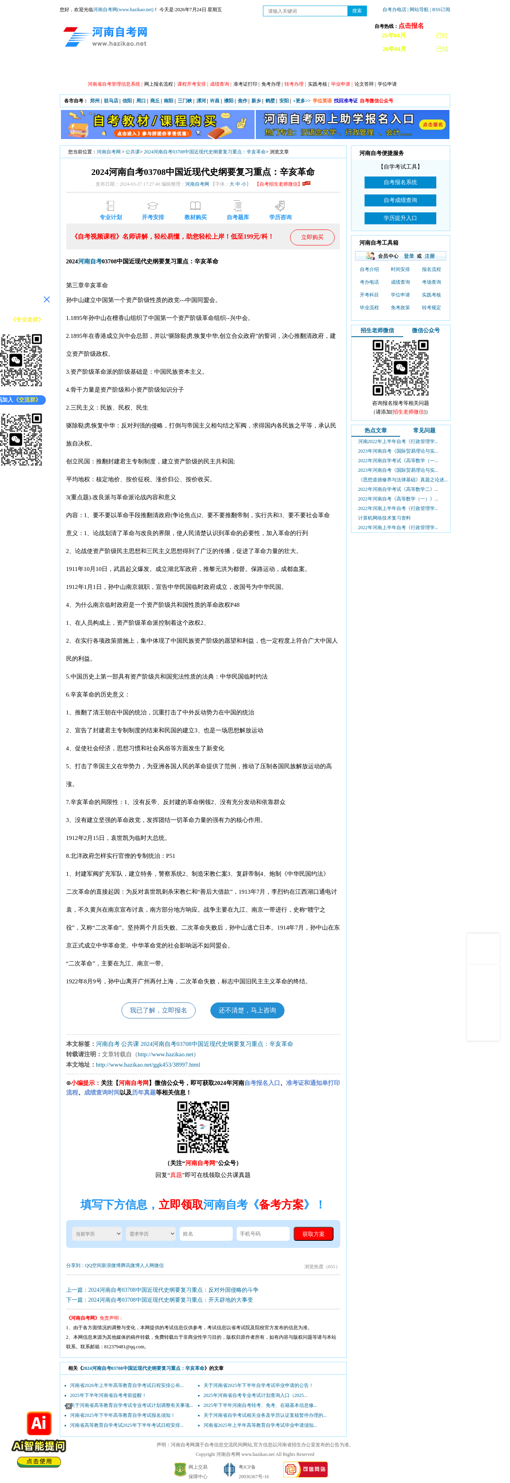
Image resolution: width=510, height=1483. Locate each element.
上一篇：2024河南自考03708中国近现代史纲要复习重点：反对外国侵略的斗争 (162, 1290)
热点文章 (376, 431)
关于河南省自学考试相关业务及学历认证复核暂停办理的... (265, 1415)
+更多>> (302, 101)
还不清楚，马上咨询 (247, 1010)
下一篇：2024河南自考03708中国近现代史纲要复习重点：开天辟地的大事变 (159, 1300)
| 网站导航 (418, 9)
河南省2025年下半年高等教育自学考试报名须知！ (122, 1415)
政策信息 (117, 68)
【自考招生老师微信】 (282, 184)
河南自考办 (407, 68)
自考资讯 (153, 68)
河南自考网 (109, 152)
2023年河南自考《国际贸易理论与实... (398, 451)
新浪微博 (111, 1265)
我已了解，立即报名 (158, 1010)
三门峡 (185, 101)
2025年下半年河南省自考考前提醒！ (108, 1395)
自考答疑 (297, 68)
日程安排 (189, 68)
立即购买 (312, 237)
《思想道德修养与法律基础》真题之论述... (403, 480)
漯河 (201, 101)
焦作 (242, 101)
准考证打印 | (246, 84)
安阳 (284, 101)
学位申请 (387, 84)
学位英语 (322, 101)
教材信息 (369, 68)
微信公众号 (426, 330)
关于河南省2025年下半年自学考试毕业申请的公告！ (259, 1385)
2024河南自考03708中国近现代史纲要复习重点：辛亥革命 (205, 152)
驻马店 (111, 101)
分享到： (75, 1265)
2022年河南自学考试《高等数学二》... (398, 489)
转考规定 (431, 307)
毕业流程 (369, 307)
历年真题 (333, 68)
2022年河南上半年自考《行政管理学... (398, 508)
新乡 (256, 101)
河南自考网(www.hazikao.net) (123, 9)
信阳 (127, 101)
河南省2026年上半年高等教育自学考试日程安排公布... (127, 1385)
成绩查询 (400, 282)
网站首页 (82, 68)
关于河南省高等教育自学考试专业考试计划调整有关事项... (131, 1405)
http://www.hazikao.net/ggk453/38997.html (148, 1064)
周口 (141, 101)
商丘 (155, 101)
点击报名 (411, 25)
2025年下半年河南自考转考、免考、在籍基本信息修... (260, 1405)
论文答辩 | (365, 84)
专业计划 (225, 68)
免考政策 (400, 307)
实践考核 (431, 295)
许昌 (215, 101)
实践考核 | (318, 84)
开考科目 (369, 295)
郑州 (95, 101)
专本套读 (261, 68)
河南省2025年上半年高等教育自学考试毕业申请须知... (260, 1425)
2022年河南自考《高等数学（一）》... (398, 499)
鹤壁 (270, 101)
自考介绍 (369, 269)
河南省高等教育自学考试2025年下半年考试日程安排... (127, 1425)
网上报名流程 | (159, 84)
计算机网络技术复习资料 (384, 518)
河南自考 (90, 261)
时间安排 (400, 269)
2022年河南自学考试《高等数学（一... (398, 460)
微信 (159, 1265)
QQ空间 (93, 1265)
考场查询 (431, 282)
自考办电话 (394, 9)
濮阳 (228, 101)
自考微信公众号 (376, 101)
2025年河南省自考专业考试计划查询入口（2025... (256, 1395)
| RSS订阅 (440, 9)
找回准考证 (346, 101)
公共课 (133, 152)
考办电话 (369, 282)
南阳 (168, 101)
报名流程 (431, 269)
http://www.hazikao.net (166, 1054)
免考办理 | (271, 84)
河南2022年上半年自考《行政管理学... (398, 441)
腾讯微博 (130, 1265)
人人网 (147, 1265)
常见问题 (424, 431)
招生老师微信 (377, 330)
